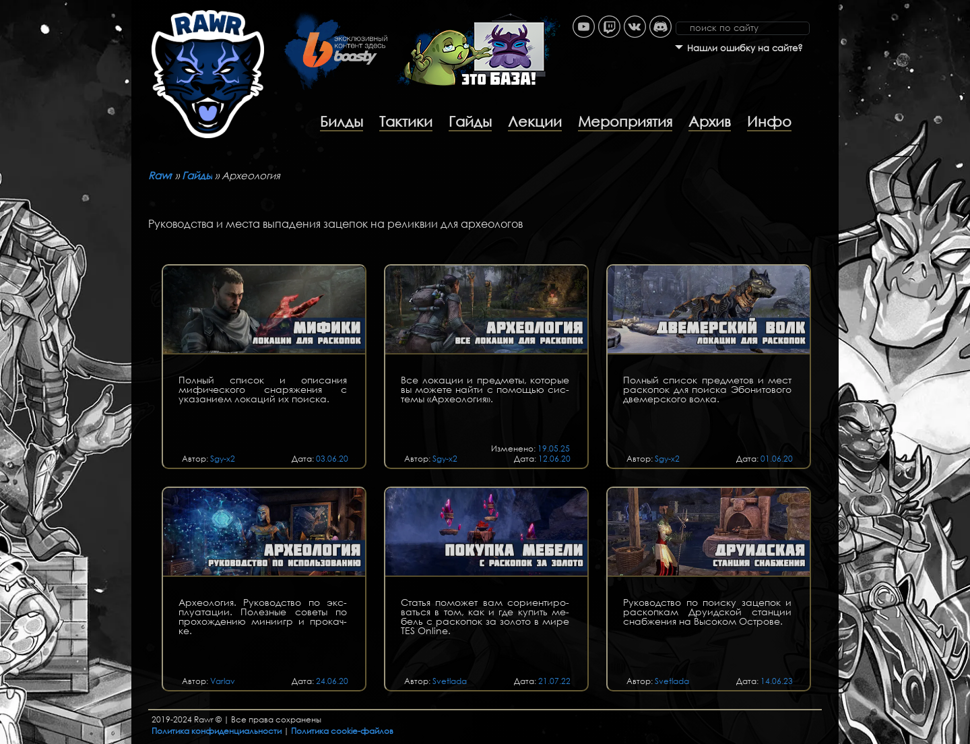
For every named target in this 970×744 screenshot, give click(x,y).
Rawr (160, 175)
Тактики (405, 121)
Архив (709, 121)
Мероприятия (625, 121)
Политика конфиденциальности (217, 731)
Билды (341, 121)
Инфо (769, 121)
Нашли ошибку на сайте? (745, 48)
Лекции (535, 121)
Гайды (470, 121)
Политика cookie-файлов (342, 731)
